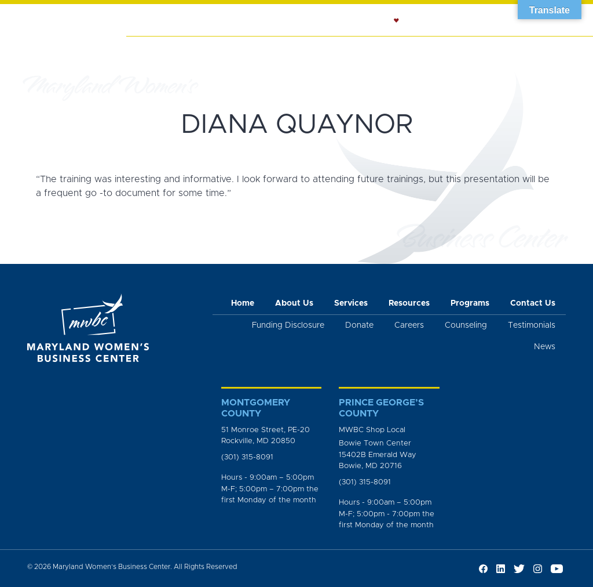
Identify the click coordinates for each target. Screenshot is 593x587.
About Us (194, 50)
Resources (445, 50)
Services (249, 50)
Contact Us (532, 303)
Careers (409, 325)
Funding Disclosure (288, 325)
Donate (359, 325)
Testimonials (531, 325)
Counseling (379, 50)
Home (146, 50)
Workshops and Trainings (311, 62)
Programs (508, 50)
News (559, 50)
